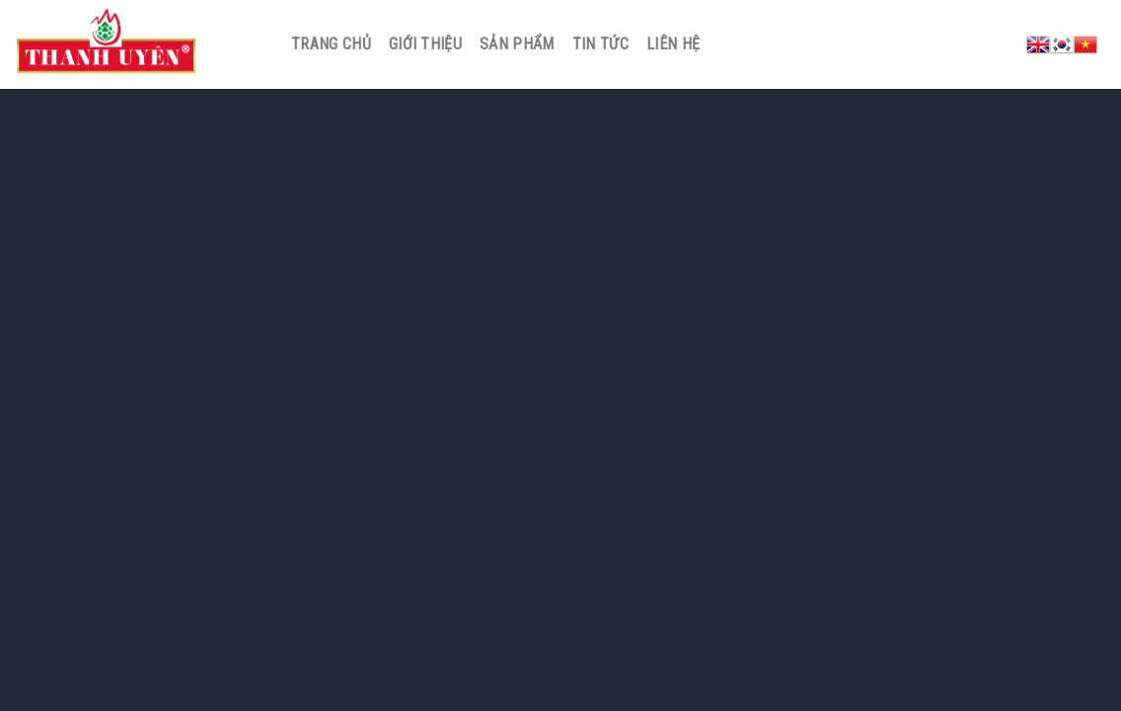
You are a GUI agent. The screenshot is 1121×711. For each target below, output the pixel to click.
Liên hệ (673, 44)
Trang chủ (331, 44)
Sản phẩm (517, 44)
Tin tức (600, 44)
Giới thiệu (425, 44)
